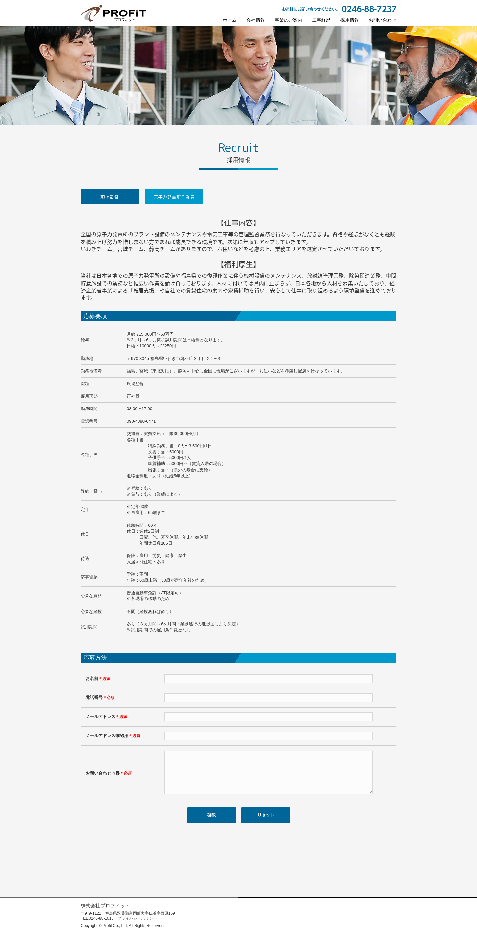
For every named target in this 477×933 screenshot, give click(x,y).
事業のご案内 (288, 20)
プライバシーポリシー (137, 918)
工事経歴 (321, 20)
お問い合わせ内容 (109, 777)
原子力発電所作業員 (174, 197)
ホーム (230, 20)
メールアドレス (106, 716)
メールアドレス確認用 (113, 735)
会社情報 (255, 20)
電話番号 (100, 697)
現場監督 (109, 197)
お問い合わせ (382, 20)
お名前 (98, 678)
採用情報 (349, 20)
